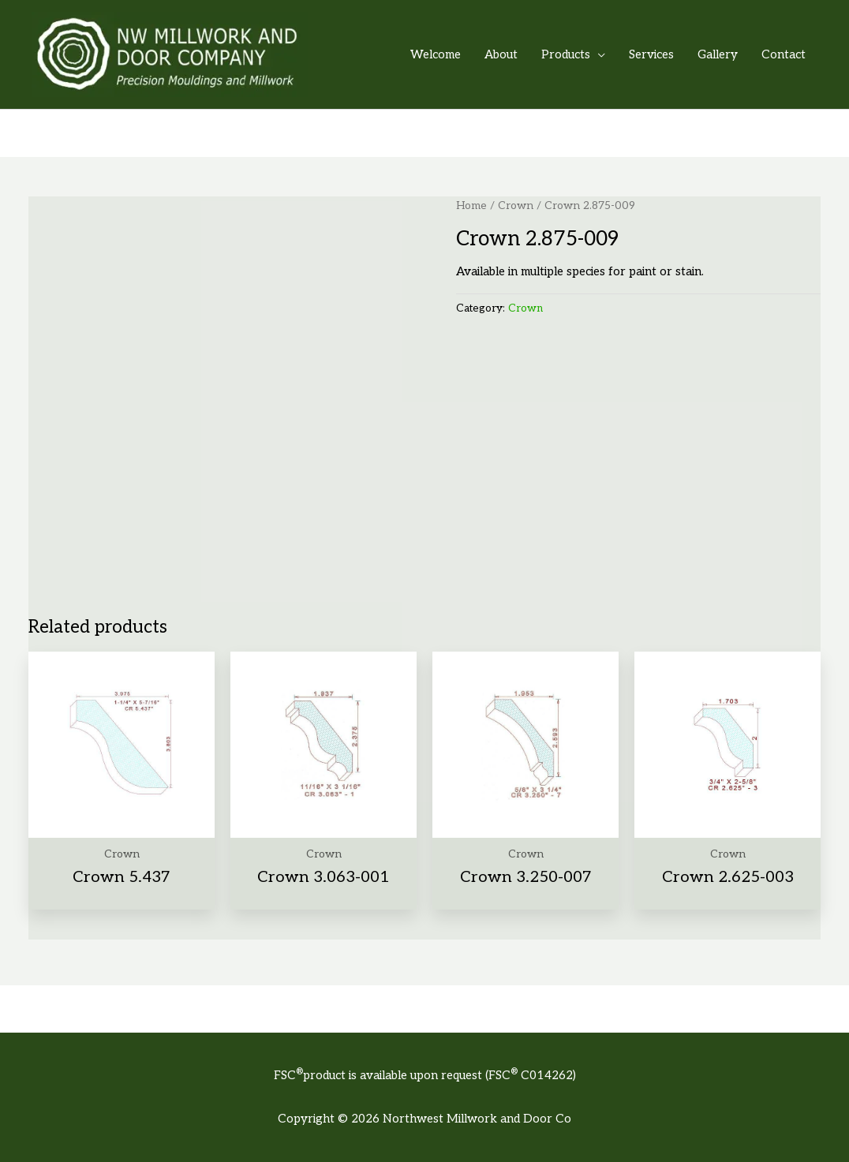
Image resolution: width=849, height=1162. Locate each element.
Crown (515, 206)
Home (471, 206)
